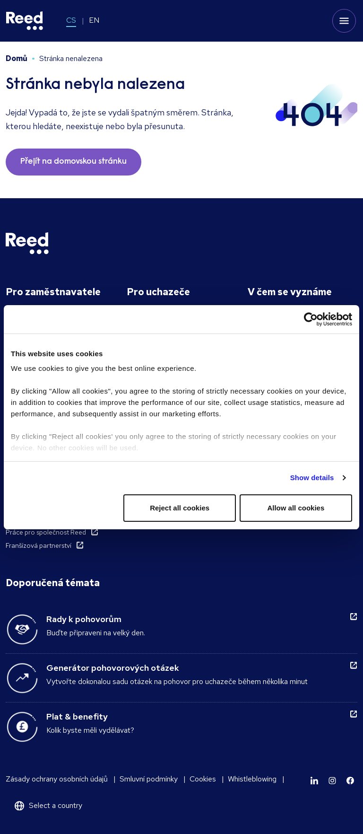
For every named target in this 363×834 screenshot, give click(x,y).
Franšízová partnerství (38, 545)
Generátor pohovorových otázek (112, 667)
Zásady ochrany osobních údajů (57, 779)
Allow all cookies (295, 508)
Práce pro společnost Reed (46, 532)
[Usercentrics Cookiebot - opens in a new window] (310, 319)
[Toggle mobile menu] (344, 21)
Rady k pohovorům (83, 619)
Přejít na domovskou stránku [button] (73, 162)
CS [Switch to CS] (71, 20)
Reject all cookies (179, 508)
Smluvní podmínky (149, 779)
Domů (16, 58)
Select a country (55, 805)
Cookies (203, 779)
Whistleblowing (252, 779)
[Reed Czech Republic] (24, 21)
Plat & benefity (77, 716)
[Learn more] (314, 780)
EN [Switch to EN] (94, 20)
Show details (312, 478)
